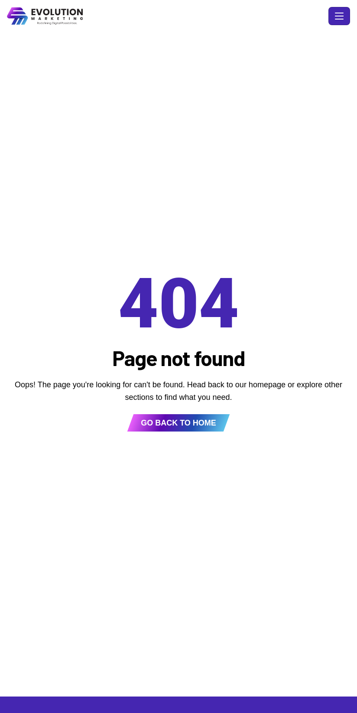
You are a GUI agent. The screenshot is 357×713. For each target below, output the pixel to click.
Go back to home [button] (178, 423)
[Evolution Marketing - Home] (166, 16)
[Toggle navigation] (339, 16)
